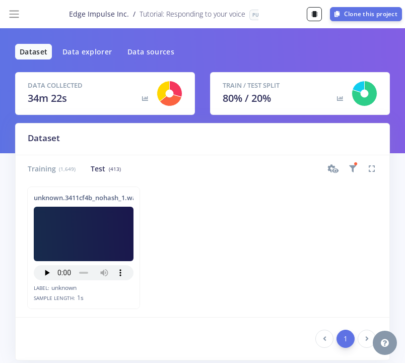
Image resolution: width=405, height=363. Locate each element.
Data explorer (87, 51)
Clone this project (365, 14)
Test (105, 168)
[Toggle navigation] (14, 14)
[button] (333, 168)
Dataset (33, 51)
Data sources (150, 51)
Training (52, 168)
